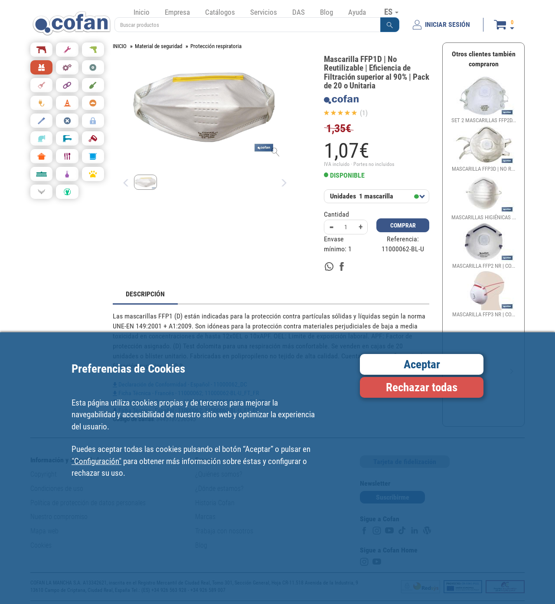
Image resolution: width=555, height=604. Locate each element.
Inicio (142, 12)
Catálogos (220, 12)
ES (391, 11)
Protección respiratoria (216, 46)
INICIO (120, 46)
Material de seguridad (158, 46)
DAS (298, 12)
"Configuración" (96, 461)
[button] (389, 24)
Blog (326, 12)
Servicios (263, 12)
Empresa (177, 12)
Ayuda (357, 12)
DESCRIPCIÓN (145, 294)
